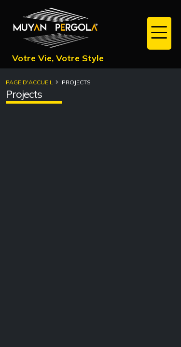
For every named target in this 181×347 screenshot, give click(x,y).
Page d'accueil (29, 82)
